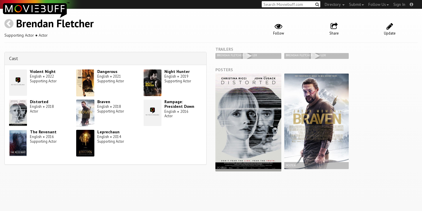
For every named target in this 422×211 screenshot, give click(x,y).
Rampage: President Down (179, 104)
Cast (13, 58)
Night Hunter (177, 71)
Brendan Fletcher (55, 23)
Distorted (39, 101)
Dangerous (107, 71)
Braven (103, 101)
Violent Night (43, 71)
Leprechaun (108, 132)
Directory (335, 4)
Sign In (399, 4)
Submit (356, 4)
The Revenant (43, 132)
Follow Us (378, 4)
